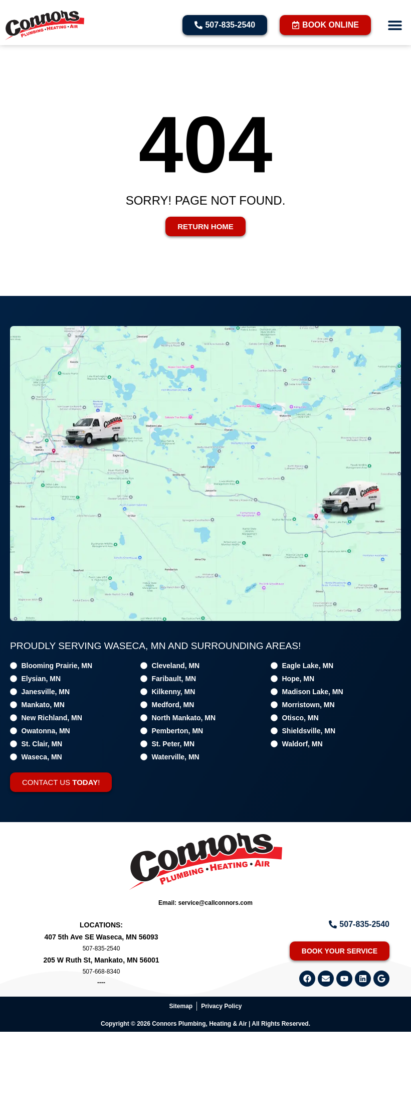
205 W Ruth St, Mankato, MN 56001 (101, 960)
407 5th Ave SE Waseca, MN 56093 (101, 937)
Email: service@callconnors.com (205, 902)
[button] (394, 25)
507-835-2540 (101, 948)
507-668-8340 (101, 971)
